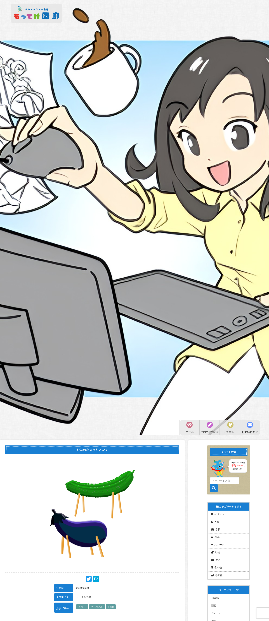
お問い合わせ (250, 431)
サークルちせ (97, 607)
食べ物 (216, 565)
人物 (215, 521)
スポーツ (217, 543)
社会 (215, 535)
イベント (82, 607)
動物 (215, 550)
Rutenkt (215, 594)
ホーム (190, 431)
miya (213, 616)
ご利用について (209, 431)
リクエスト (230, 431)
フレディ (216, 609)
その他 (111, 607)
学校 (215, 528)
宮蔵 (213, 602)
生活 (215, 557)
